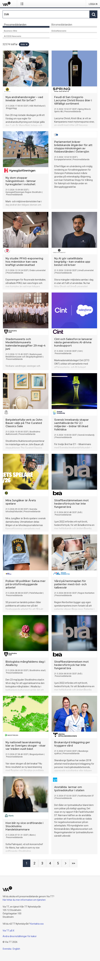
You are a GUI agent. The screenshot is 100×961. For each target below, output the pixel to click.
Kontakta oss (37, 923)
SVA (24, 44)
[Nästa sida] (66, 863)
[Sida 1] (26, 863)
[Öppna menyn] (22, 3)
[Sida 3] (42, 863)
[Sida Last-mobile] (73, 863)
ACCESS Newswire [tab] (12, 36)
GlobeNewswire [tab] (58, 31)
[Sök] (46, 14)
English (16, 949)
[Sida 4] (50, 863)
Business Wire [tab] (10, 31)
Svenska (7, 949)
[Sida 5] (58, 863)
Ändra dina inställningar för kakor (20, 936)
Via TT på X (8, 930)
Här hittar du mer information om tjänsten (24, 900)
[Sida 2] (34, 863)
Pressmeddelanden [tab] (15, 24)
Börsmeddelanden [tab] (61, 24)
